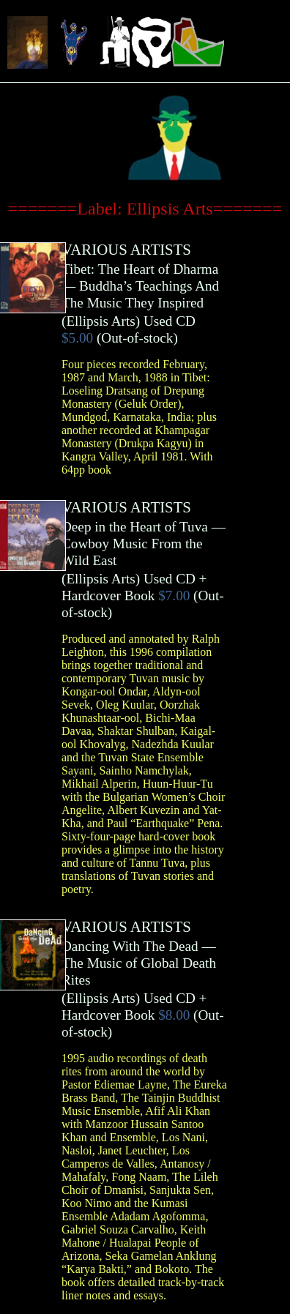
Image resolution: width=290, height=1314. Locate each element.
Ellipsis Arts (100, 321)
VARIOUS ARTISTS (126, 249)
